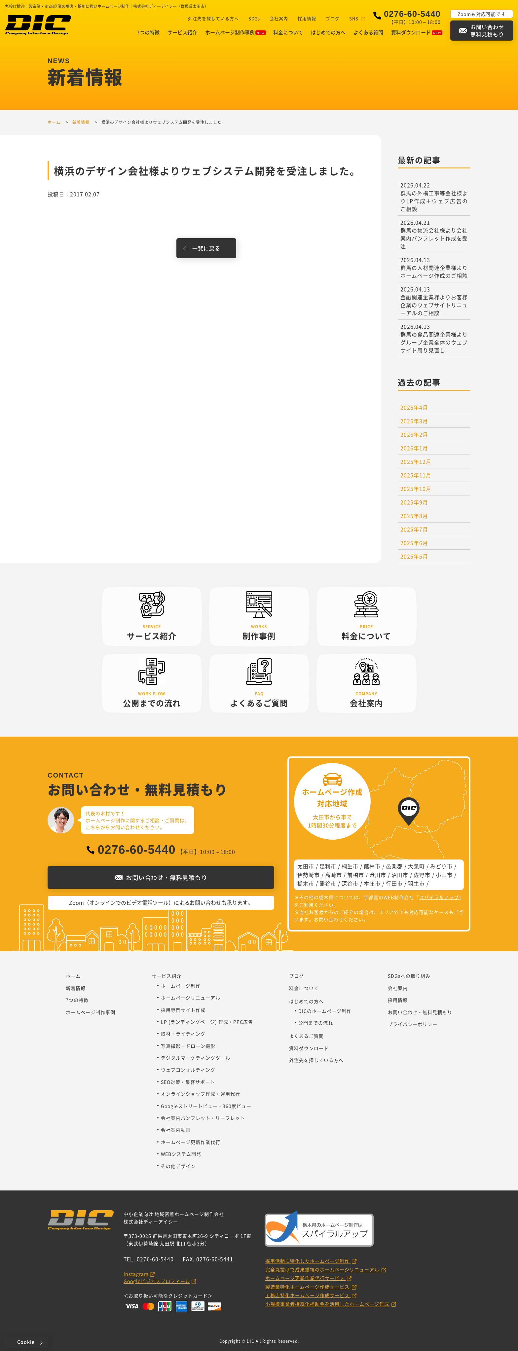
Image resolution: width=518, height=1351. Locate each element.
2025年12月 (415, 461)
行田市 (394, 883)
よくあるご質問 (306, 1036)
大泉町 (416, 866)
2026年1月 (414, 448)
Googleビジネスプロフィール (157, 1281)
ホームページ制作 (181, 985)
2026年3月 (414, 421)
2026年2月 (414, 434)
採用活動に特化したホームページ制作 (308, 1261)
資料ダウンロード (416, 32)
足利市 (327, 866)
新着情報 (76, 988)
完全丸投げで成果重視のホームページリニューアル (323, 1269)
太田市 (305, 866)
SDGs (254, 18)
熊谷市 (327, 883)
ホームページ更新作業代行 (190, 1142)
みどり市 (441, 866)
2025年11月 (415, 475)
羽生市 (416, 883)
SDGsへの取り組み (409, 975)
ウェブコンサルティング (188, 1069)
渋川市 (377, 875)
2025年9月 (414, 502)
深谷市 (350, 883)
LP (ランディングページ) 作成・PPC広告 (207, 1021)
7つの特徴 (148, 32)
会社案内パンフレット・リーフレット (203, 1117)
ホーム (73, 975)
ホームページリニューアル (190, 997)
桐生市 (350, 866)
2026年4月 (414, 407)
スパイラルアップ (439, 897)
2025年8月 (414, 516)
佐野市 (422, 875)
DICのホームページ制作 (325, 1010)
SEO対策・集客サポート (188, 1081)
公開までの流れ (315, 1022)
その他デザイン (178, 1166)
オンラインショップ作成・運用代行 (200, 1093)
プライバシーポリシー (412, 1024)
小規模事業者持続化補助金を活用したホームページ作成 (327, 1303)
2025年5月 (414, 556)
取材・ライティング (183, 1033)
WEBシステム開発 (181, 1153)
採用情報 (307, 18)
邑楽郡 (394, 866)
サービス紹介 (182, 32)
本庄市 (372, 883)
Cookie (26, 1341)
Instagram (136, 1273)
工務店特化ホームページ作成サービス (308, 1295)
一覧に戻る (206, 248)
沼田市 (399, 875)
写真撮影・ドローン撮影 (188, 1045)
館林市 (372, 866)
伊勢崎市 (308, 875)
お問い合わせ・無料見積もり (420, 1012)
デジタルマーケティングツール (195, 1057)
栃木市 (305, 883)
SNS (354, 18)
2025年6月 (414, 543)
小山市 (444, 875)
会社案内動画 (176, 1129)
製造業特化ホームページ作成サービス (308, 1286)
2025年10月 (415, 489)
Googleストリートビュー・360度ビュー (206, 1106)
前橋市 (355, 875)
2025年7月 (414, 529)
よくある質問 (368, 32)
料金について (288, 32)
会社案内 (279, 18)
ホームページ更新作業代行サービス (305, 1278)
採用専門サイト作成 (183, 1009)
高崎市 (333, 875)
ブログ (333, 18)
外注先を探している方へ (213, 18)
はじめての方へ (328, 32)
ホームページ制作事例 (235, 32)
